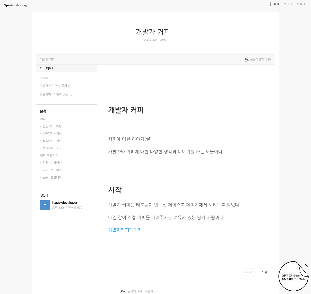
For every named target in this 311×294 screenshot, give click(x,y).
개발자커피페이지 (125, 230)
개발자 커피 (155, 32)
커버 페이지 (47, 68)
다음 (264, 272)
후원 (276, 4)
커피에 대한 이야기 (156, 40)
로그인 (288, 4)
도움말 (301, 4)
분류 (43, 111)
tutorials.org (15, 5)
